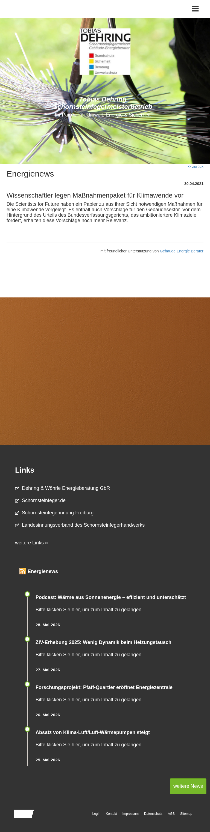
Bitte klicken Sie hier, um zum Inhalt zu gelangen (88, 609)
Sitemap (186, 814)
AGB (171, 814)
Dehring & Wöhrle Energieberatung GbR (62, 488)
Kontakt (111, 814)
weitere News (188, 786)
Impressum (130, 814)
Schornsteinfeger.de (40, 500)
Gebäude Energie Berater (181, 251)
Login (96, 814)
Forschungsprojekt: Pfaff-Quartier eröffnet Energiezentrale (104, 687)
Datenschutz (153, 814)
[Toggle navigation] (195, 9)
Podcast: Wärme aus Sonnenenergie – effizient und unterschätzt (111, 597)
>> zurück (195, 166)
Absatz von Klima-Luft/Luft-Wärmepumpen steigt (93, 732)
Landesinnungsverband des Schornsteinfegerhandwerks (80, 525)
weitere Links (31, 542)
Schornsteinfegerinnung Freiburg (54, 512)
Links (24, 470)
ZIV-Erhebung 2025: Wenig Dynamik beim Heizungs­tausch (103, 642)
